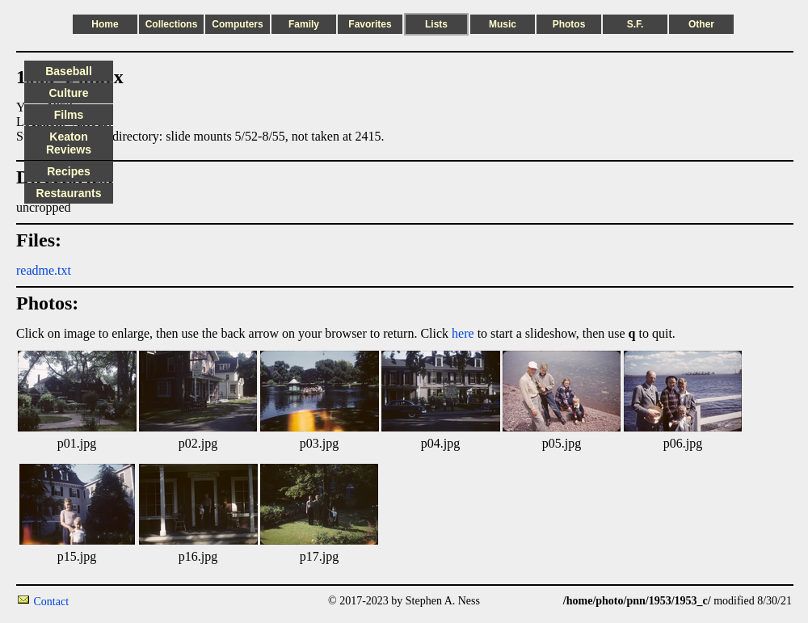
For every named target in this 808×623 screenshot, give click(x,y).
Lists (436, 24)
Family (303, 24)
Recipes (68, 171)
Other (701, 24)
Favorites (369, 24)
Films (69, 114)
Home (104, 24)
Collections (171, 24)
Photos (569, 24)
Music (502, 24)
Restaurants (69, 193)
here (463, 333)
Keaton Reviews (68, 143)
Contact (51, 602)
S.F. (635, 24)
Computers (237, 24)
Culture (69, 92)
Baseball (68, 71)
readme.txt (43, 270)
